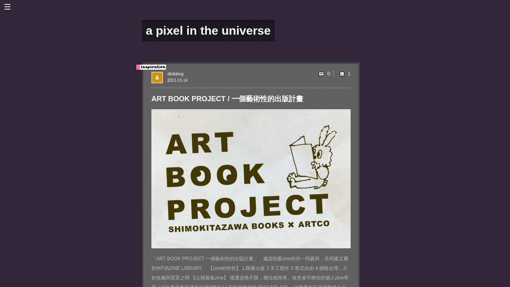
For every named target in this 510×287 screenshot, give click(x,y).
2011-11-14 (177, 80)
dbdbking (175, 74)
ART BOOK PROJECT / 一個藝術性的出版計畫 (227, 99)
